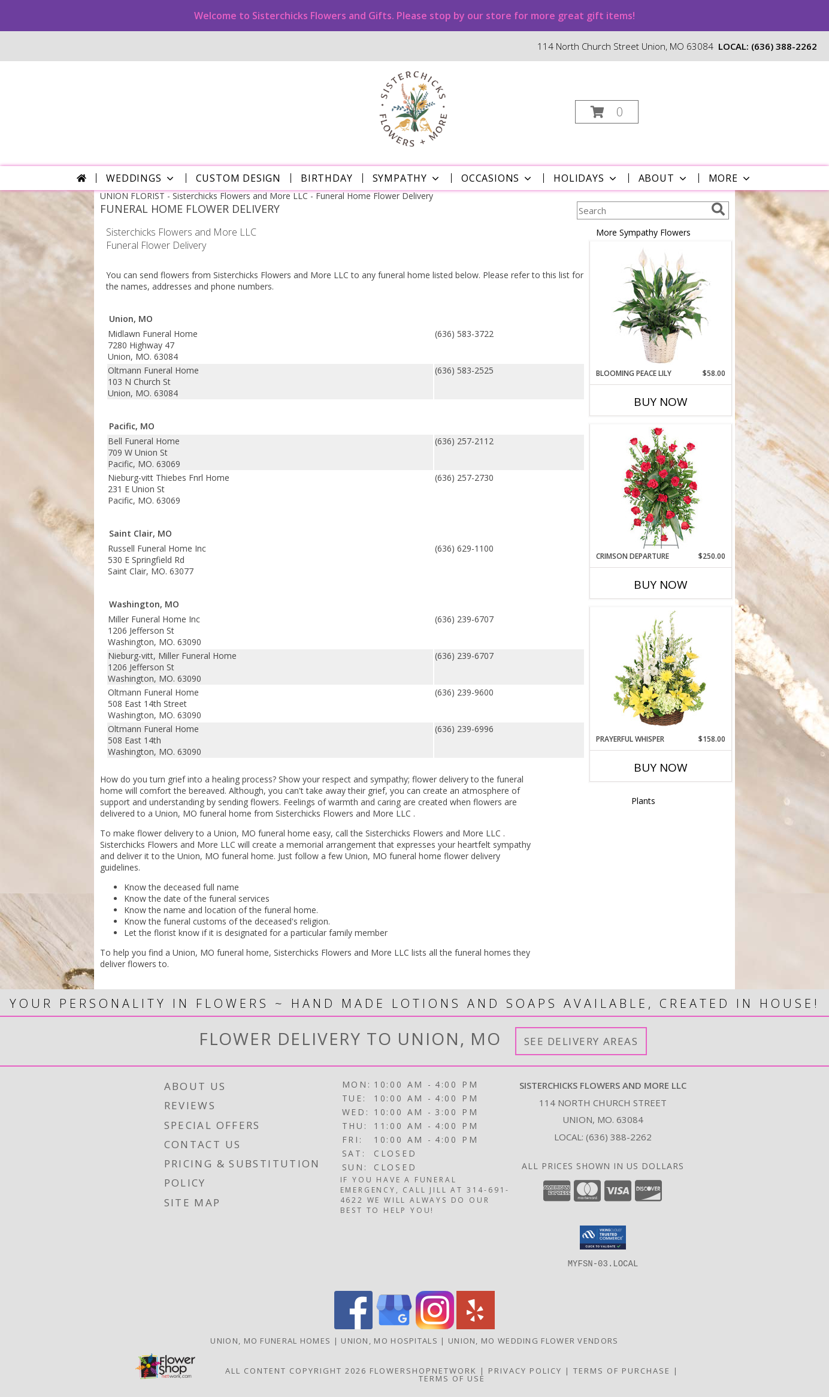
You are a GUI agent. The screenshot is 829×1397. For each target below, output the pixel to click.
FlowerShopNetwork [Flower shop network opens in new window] (423, 1370)
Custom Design (238, 178)
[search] (718, 209)
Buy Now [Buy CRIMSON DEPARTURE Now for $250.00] (661, 584)
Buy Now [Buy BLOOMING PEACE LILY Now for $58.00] (661, 402)
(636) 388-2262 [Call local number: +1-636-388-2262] (784, 46)
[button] (607, 112)
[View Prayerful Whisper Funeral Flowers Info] (661, 670)
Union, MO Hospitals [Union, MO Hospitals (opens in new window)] (389, 1340)
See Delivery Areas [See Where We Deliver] (581, 1041)
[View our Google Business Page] (394, 1326)
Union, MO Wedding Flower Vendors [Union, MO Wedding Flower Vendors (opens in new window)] (533, 1340)
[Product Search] (641, 210)
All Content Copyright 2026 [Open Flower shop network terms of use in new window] (296, 1370)
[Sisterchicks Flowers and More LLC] (413, 108)
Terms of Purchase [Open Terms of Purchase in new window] (621, 1370)
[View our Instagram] (435, 1326)
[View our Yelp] (475, 1326)
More (730, 178)
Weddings (141, 178)
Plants (643, 800)
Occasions (497, 178)
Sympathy (407, 178)
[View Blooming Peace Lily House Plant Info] (661, 305)
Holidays (585, 178)
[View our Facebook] (353, 1326)
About (664, 178)
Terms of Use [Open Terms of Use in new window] (452, 1378)
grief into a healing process (220, 779)
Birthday (326, 178)
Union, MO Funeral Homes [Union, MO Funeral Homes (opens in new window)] (270, 1340)
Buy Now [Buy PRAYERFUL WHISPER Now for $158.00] (661, 767)
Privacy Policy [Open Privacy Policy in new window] (525, 1370)
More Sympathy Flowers (643, 232)
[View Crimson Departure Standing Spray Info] (661, 488)
